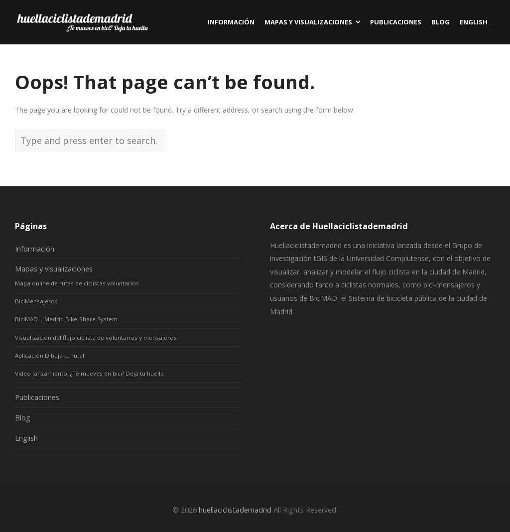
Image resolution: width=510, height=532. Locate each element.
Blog (22, 417)
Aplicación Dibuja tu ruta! (49, 355)
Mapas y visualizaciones (54, 268)
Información (34, 249)
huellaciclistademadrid (235, 510)
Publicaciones (37, 397)
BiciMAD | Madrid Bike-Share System (66, 319)
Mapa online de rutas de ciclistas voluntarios (77, 283)
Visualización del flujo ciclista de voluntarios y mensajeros (96, 337)
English (26, 438)
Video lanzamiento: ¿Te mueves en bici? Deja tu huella (89, 373)
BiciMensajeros (36, 301)
